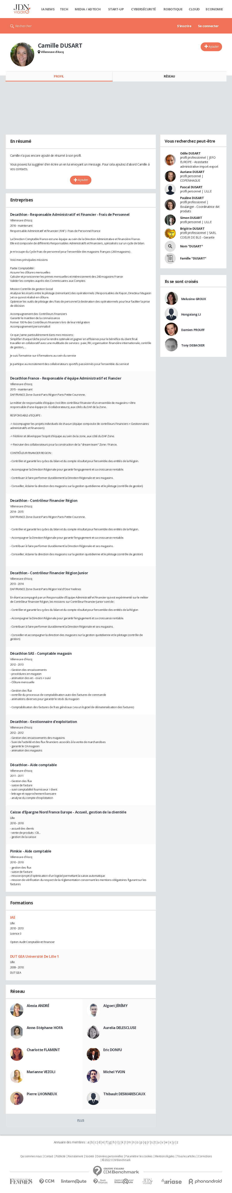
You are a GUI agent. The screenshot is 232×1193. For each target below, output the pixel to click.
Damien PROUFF (193, 330)
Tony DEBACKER (193, 345)
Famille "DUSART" (193, 258)
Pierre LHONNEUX (42, 1093)
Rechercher (23, 26)
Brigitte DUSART (192, 228)
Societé (89, 1156)
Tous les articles (186, 1156)
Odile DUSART (190, 153)
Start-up (116, 9)
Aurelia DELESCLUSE (119, 1027)
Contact (48, 1156)
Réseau (169, 76)
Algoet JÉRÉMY (115, 1005)
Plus (80, 1120)
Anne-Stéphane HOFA (45, 1027)
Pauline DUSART (192, 198)
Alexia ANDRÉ (38, 1005)
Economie (214, 9)
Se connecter (208, 26)
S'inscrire (184, 26)
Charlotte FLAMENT (43, 1049)
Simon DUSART (191, 218)
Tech (64, 9)
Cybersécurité (143, 9)
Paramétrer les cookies (138, 1156)
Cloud (194, 9)
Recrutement (75, 1156)
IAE (12, 917)
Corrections (205, 1156)
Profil (59, 76)
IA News (48, 9)
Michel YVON (114, 1071)
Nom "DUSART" (191, 246)
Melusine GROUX (193, 299)
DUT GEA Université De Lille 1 (34, 956)
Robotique (173, 9)
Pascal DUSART (191, 187)
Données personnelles (109, 1156)
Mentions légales (164, 1156)
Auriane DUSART (192, 172)
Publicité (61, 1156)
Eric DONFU (112, 1049)
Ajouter (214, 46)
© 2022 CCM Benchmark (116, 1160)
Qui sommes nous (31, 1156)
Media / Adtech (87, 9)
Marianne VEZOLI (41, 1071)
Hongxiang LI (191, 314)
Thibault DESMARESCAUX (124, 1093)
